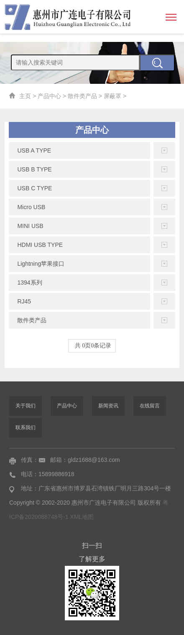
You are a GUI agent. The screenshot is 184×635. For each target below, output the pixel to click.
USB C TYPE (34, 188)
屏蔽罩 (112, 96)
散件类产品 (82, 96)
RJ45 (24, 301)
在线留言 (150, 406)
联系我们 (25, 427)
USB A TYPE (34, 150)
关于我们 (25, 406)
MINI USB (30, 226)
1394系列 (29, 282)
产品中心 (49, 96)
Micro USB (31, 207)
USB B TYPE (34, 169)
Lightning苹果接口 (40, 263)
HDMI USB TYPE (40, 244)
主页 (25, 96)
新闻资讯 (108, 406)
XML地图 (82, 516)
